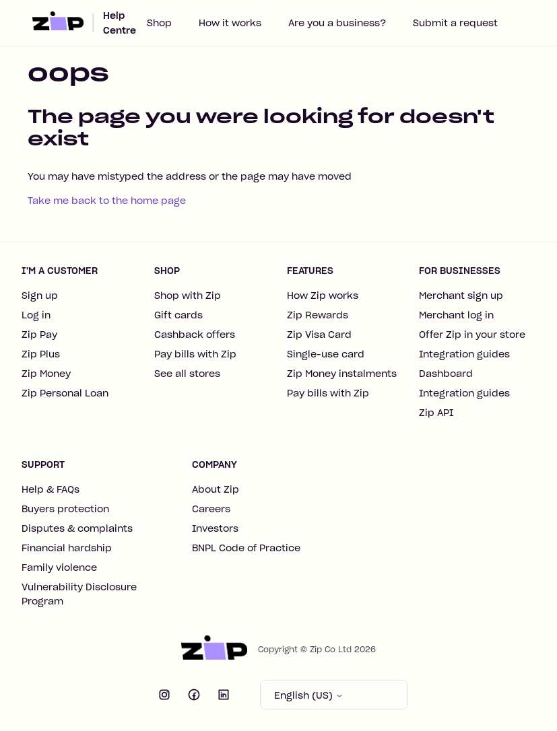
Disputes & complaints (77, 528)
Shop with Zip (187, 295)
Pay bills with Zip (195, 354)
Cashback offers (194, 334)
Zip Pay (39, 334)
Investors (215, 528)
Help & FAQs (50, 489)
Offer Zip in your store (472, 334)
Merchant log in (456, 315)
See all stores (187, 374)
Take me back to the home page (107, 201)
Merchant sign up (461, 295)
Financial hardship (67, 548)
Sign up (40, 295)
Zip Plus (41, 354)
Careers (211, 509)
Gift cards (178, 315)
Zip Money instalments (342, 374)
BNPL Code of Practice (246, 548)
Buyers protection (65, 509)
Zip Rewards (317, 315)
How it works (230, 23)
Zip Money (46, 374)
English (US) (308, 695)
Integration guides (464, 354)
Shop (159, 23)
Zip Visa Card (319, 334)
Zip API (436, 413)
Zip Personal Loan (65, 393)
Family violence (59, 567)
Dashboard (446, 374)
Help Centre (119, 22)
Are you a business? (337, 23)
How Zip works (322, 295)
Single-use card (325, 354)
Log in (36, 315)
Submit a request (455, 23)
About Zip (215, 489)
